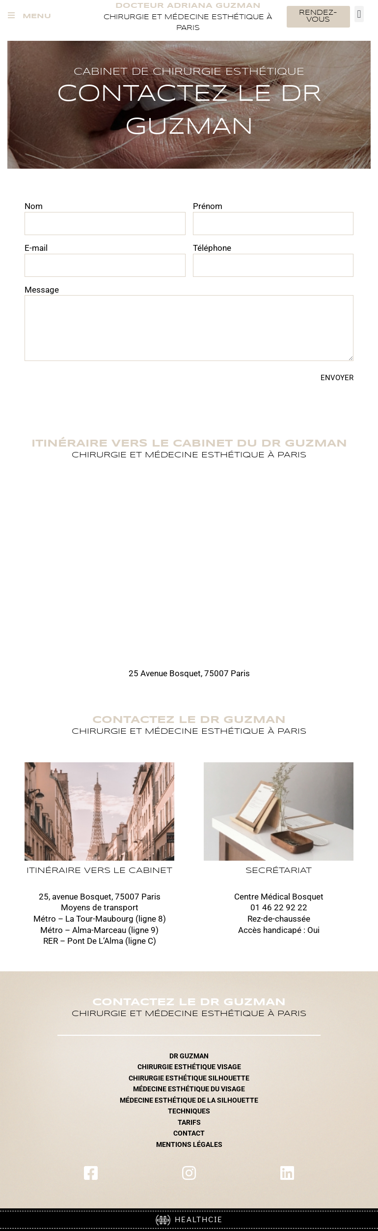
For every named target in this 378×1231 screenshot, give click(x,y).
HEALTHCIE (189, 1219)
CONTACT (189, 1133)
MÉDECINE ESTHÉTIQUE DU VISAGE (189, 1089)
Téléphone (212, 248)
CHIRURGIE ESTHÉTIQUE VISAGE (189, 1067)
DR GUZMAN (189, 1056)
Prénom (207, 206)
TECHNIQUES (189, 1111)
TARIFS (189, 1122)
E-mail (36, 248)
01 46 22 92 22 (278, 907)
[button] (359, 14)
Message (42, 290)
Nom (34, 206)
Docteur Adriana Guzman (188, 5)
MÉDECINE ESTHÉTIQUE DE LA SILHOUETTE (189, 1100)
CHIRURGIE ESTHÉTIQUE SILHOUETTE (189, 1078)
